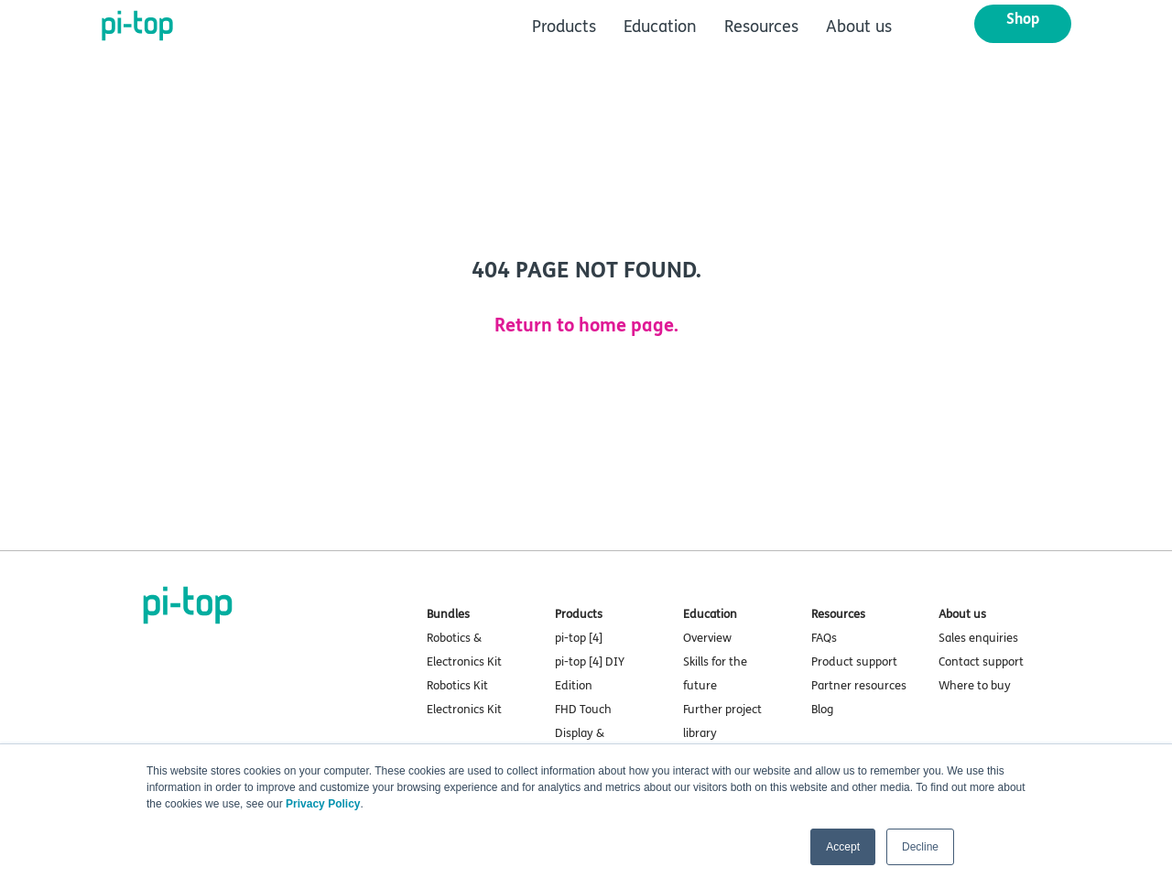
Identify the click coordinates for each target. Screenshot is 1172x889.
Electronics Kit (464, 709)
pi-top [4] (578, 638)
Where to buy (975, 685)
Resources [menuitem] (761, 26)
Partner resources (858, 685)
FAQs (824, 638)
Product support (854, 662)
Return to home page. (586, 325)
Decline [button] (920, 846)
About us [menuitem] (859, 26)
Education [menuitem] (660, 26)
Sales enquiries (978, 638)
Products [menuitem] (564, 26)
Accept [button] (843, 846)
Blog (822, 709)
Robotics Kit (457, 685)
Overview (707, 638)
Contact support (981, 662)
